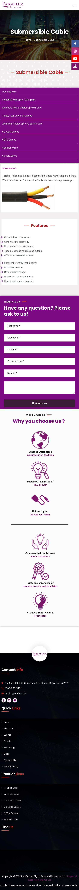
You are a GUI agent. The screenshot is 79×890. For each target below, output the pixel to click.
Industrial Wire (11, 794)
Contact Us (10, 760)
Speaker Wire (11, 819)
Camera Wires (9, 155)
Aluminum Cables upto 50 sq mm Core (22, 123)
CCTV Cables (9, 139)
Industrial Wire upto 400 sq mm (18, 99)
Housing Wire (9, 91)
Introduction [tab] (9, 168)
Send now (39, 403)
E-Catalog (9, 747)
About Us (8, 728)
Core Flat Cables (12, 800)
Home (28, 40)
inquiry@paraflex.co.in (15, 693)
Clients (7, 741)
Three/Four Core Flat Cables (17, 115)
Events (7, 734)
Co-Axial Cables (10, 131)
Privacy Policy (11, 766)
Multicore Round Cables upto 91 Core (22, 107)
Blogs (6, 753)
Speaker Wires (10, 147)
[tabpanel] (39, 192)
